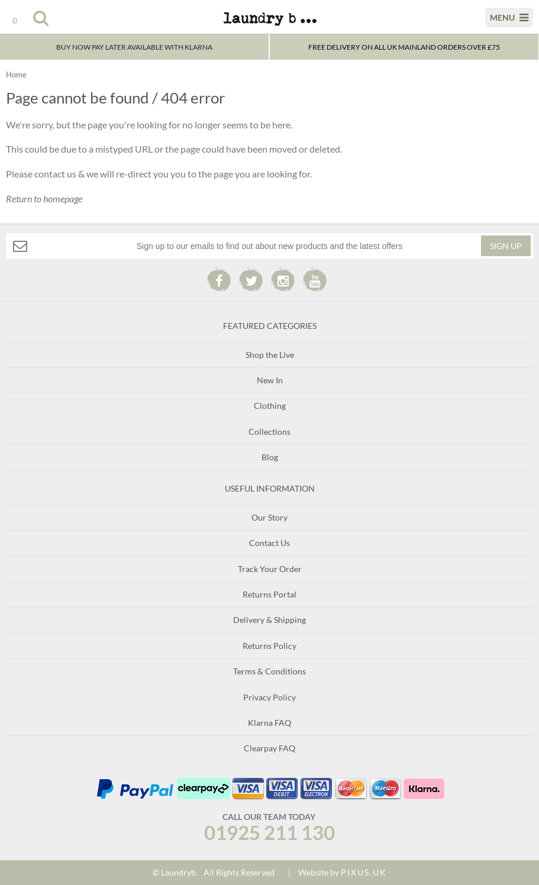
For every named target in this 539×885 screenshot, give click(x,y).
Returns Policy (269, 646)
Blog (270, 457)
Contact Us (269, 543)
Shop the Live (270, 355)
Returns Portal (269, 594)
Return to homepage (44, 198)
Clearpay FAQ (269, 748)
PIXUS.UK (364, 872)
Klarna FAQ (269, 723)
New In (270, 380)
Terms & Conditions (269, 671)
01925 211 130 (269, 832)
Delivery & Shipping (269, 620)
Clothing (270, 405)
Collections (269, 432)
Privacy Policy (269, 697)
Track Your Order (270, 569)
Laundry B (269, 23)
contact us (55, 173)
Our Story (269, 517)
